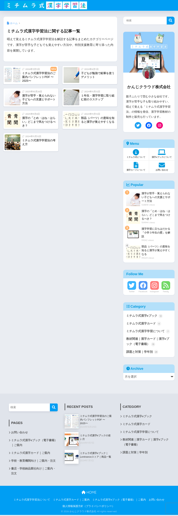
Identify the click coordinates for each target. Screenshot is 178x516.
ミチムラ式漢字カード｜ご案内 (30, 453)
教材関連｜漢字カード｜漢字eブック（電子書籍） (147, 342)
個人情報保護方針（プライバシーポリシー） (88, 507)
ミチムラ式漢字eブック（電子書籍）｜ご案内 (34, 443)
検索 (171, 20)
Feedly (166, 291)
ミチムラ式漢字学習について (148, 331)
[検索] (54, 408)
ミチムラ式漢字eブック (144, 316)
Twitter (132, 291)
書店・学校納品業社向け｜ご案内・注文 (33, 472)
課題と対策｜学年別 (142, 352)
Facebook (143, 291)
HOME (89, 493)
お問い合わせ (19, 433)
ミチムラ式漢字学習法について (32, 500)
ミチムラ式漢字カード (143, 324)
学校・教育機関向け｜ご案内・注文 (33, 461)
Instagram (154, 291)
